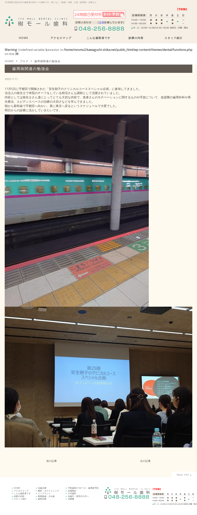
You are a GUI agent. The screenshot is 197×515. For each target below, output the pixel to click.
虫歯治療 (42, 487)
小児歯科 (72, 493)
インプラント (44, 493)
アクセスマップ (60, 38)
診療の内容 (136, 38)
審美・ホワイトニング (48, 490)
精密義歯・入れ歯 (46, 495)
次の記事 (145, 461)
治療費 (71, 498)
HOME (23, 38)
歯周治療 (42, 498)
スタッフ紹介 (174, 38)
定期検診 (72, 490)
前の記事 (51, 461)
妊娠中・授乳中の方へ (78, 495)
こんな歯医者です (98, 38)
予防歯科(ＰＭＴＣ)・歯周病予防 (83, 487)
